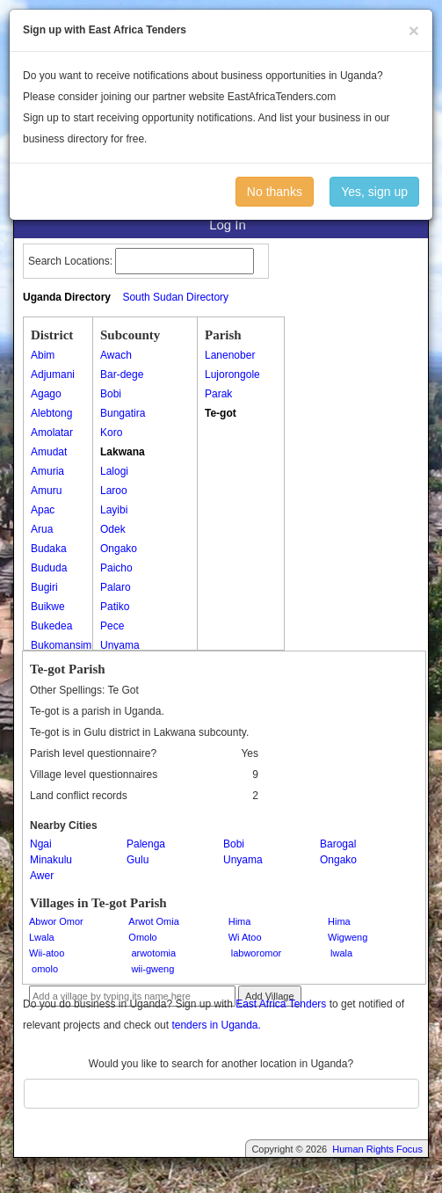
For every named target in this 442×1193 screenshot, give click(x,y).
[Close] (414, 30)
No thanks (274, 192)
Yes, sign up (374, 192)
